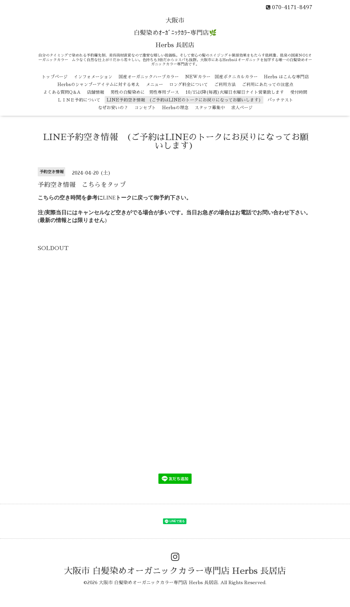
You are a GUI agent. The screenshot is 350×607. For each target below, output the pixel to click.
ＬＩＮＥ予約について (78, 100)
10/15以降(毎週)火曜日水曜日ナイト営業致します (234, 92)
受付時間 (298, 92)
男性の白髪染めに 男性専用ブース (144, 92)
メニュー (154, 84)
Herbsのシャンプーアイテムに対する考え (98, 84)
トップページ (54, 77)
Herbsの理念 (175, 107)
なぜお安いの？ (113, 107)
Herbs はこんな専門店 (286, 77)
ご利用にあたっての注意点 (267, 84)
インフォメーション (93, 77)
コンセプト (145, 107)
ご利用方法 (225, 84)
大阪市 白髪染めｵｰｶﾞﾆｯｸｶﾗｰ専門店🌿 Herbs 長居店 (175, 32)
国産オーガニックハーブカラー (149, 77)
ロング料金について (188, 84)
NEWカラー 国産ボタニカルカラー (221, 77)
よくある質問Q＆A (62, 92)
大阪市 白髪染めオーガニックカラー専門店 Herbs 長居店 (175, 571)
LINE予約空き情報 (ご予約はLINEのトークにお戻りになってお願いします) (184, 100)
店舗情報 (95, 92)
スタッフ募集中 (210, 107)
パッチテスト (280, 100)
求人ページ (241, 107)
